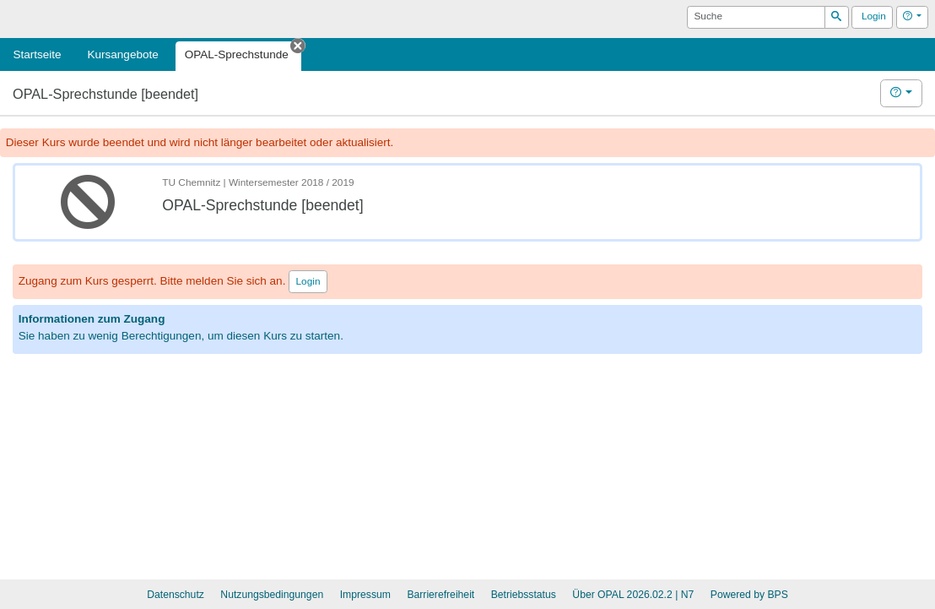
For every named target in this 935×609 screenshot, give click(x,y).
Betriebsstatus (523, 595)
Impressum (365, 595)
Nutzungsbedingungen (271, 595)
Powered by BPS (749, 595)
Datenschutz (175, 595)
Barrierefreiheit (440, 595)
